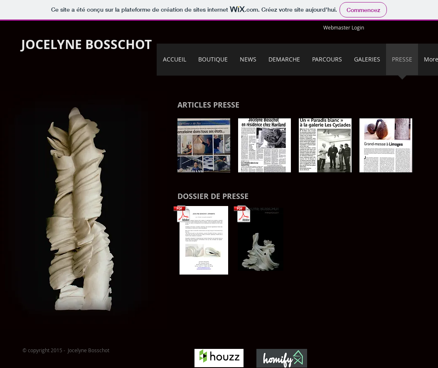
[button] (203, 145)
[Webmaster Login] (343, 27)
